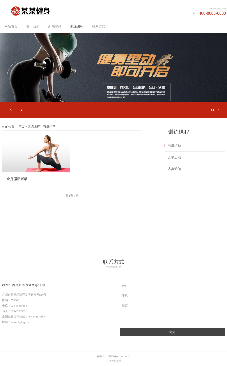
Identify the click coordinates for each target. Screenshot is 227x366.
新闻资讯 (54, 26)
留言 (125, 305)
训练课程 (76, 26)
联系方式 (98, 26)
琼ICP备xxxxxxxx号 (119, 356)
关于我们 (32, 26)
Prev (11, 110)
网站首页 (11, 26)
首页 (21, 126)
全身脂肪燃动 (17, 179)
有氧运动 (174, 145)
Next (22, 110)
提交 (172, 332)
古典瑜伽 (174, 169)
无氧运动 (174, 157)
